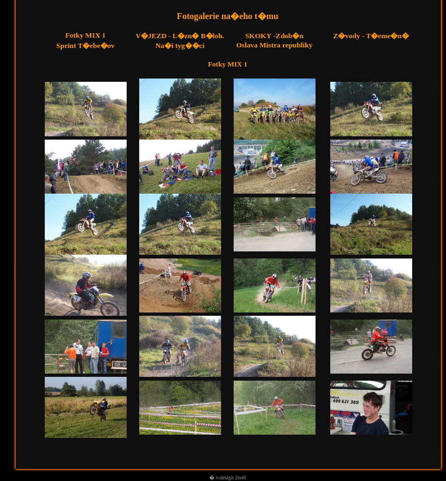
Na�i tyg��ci (180, 45)
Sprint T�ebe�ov (85, 45)
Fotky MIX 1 (85, 35)
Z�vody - (349, 36)
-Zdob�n (274, 36)
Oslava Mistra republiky (274, 45)
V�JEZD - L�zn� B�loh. (179, 36)
